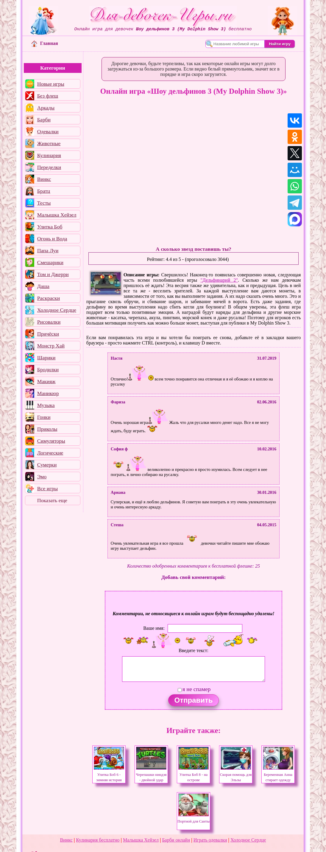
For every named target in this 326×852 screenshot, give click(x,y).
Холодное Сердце (56, 310)
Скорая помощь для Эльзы (236, 774)
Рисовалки (49, 322)
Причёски (48, 334)
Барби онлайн (176, 839)
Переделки (49, 167)
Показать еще (52, 500)
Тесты (44, 203)
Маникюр (48, 393)
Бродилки (48, 369)
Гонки (44, 417)
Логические (50, 453)
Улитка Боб (50, 227)
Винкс (44, 179)
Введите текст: (193, 650)
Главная (44, 43)
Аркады (45, 108)
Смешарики (50, 262)
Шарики (46, 358)
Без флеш (47, 96)
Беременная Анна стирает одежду (278, 774)
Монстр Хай (51, 346)
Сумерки (47, 465)
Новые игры (50, 84)
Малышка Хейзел (57, 215)
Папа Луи (48, 250)
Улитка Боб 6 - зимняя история (109, 774)
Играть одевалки (210, 839)
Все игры (47, 488)
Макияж (46, 381)
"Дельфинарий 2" (219, 280)
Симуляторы (51, 441)
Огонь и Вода (52, 239)
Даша (43, 286)
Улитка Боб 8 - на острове (193, 774)
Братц (43, 191)
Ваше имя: (154, 628)
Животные (49, 143)
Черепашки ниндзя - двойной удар (151, 774)
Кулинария (49, 155)
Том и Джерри (53, 274)
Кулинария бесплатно (97, 839)
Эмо (42, 477)
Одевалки (48, 131)
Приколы (47, 429)
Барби (44, 120)
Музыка (46, 405)
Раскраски (48, 298)
